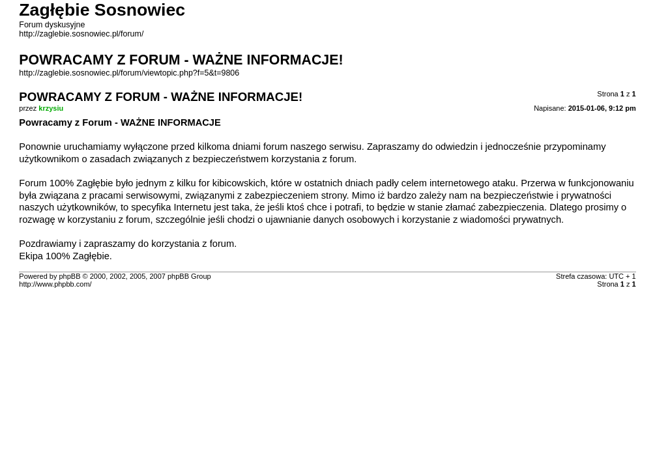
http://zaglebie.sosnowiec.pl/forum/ (81, 33)
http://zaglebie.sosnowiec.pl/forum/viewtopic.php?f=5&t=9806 (129, 73)
